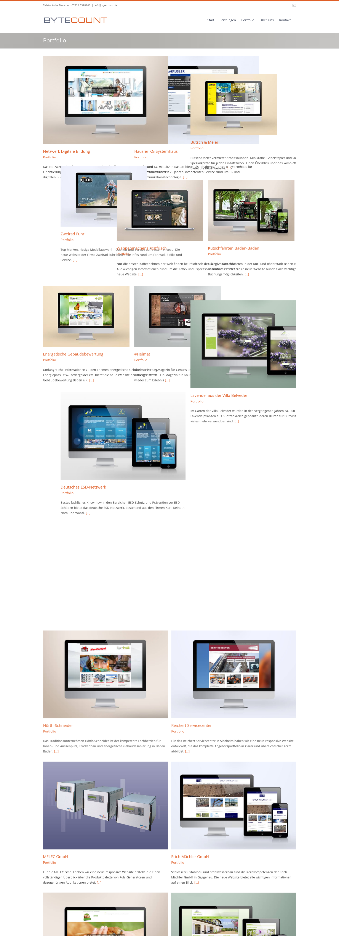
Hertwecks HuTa (228, 576)
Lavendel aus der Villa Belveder (242, 363)
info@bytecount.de (105, 5)
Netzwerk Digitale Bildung (66, 151)
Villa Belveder (55, 682)
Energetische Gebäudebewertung (73, 336)
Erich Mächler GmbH (147, 576)
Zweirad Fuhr (55, 230)
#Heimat (136, 336)
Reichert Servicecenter (234, 470)
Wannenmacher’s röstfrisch (153, 230)
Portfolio (49, 157)
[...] (57, 256)
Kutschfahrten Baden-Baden (239, 230)
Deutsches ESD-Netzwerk (65, 470)
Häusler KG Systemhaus (150, 151)
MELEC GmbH (55, 576)
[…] (252, 150)
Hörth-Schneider (143, 470)
